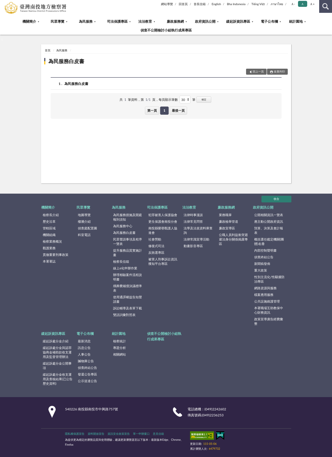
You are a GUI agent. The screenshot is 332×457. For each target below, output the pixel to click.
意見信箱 (158, 433)
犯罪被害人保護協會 (162, 215)
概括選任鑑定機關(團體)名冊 (269, 241)
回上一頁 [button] (258, 71)
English (216, 4)
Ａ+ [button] (312, 4)
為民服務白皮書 (66, 61)
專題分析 (119, 348)
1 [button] (164, 110)
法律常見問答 (193, 221)
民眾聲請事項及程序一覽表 (127, 241)
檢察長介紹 (51, 215)
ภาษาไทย (277, 4)
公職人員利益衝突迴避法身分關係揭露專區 (233, 239)
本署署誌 (49, 261)
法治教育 (145, 21)
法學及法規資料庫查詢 (198, 230)
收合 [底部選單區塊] (276, 198)
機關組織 (49, 235)
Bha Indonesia (236, 4)
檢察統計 (119, 341)
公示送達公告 (87, 381)
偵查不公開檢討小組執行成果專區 (166, 30)
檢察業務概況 (52, 241)
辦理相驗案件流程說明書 (127, 277)
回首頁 (183, 4)
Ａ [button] (302, 4)
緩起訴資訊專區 (238, 21)
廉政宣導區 (227, 228)
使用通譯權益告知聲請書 (127, 299)
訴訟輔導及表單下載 (127, 308)
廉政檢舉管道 (228, 221)
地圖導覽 (84, 215)
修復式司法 (156, 246)
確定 (204, 99)
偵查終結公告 (263, 257)
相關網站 (119, 354)
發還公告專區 (87, 374)
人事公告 (84, 354)
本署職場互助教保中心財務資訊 (268, 310)
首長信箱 (200, 4)
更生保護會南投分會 (162, 221)
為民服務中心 (122, 226)
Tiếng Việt (258, 4)
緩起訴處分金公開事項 (57, 365)
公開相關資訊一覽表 (268, 215)
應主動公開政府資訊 (268, 221)
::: (3, 3)
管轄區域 (49, 228)
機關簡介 (29, 21)
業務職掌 (225, 215)
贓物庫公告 (86, 361)
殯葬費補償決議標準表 (127, 288)
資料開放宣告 (96, 433)
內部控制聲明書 (265, 250)
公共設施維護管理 (267, 301)
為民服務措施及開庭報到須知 (127, 217)
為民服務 (86, 21)
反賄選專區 (156, 252)
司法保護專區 (117, 21)
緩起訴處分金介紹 (55, 341)
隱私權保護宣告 (74, 433)
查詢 (325, 6)
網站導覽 (167, 4)
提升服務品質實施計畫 (127, 252)
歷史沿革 (49, 221)
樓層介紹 (84, 221)
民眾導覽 (57, 21)
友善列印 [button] (279, 71)
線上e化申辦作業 (125, 268)
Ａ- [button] (293, 4)
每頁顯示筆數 (168, 99)
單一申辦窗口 (141, 433)
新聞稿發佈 (262, 264)
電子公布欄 (269, 21)
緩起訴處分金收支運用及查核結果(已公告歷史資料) (57, 378)
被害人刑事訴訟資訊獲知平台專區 (162, 261)
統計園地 (296, 21)
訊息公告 (84, 348)
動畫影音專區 (193, 246)
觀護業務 (49, 248)
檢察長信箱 (121, 261)
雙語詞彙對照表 (124, 315)
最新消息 (84, 341)
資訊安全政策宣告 (119, 433)
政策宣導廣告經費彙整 (268, 321)
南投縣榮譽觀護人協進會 (162, 230)
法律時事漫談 (193, 215)
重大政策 (260, 270)
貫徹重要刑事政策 (55, 255)
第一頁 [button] (152, 110)
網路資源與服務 (265, 288)
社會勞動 (154, 239)
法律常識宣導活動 (196, 239)
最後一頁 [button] (178, 110)
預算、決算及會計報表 (268, 230)
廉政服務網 (175, 21)
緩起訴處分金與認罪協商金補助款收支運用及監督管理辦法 (57, 352)
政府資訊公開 (205, 21)
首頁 (47, 50)
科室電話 (84, 235)
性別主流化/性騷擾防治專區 (269, 279)
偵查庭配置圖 (87, 228)
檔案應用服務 (263, 295)
